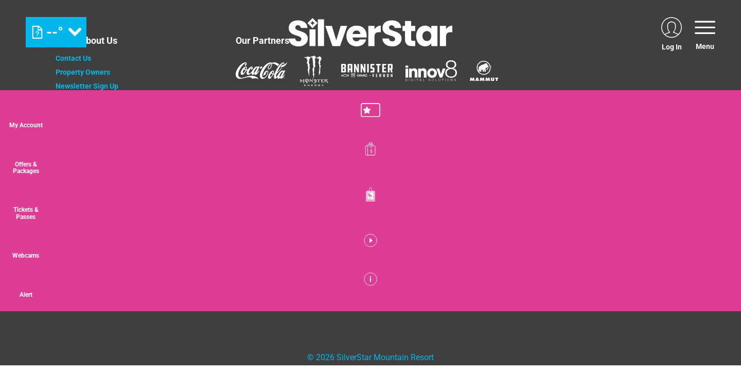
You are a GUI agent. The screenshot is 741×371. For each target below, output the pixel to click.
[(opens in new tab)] (671, 32)
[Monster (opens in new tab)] (314, 71)
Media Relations (82, 155)
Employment (76, 100)
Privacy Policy (78, 128)
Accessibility (76, 169)
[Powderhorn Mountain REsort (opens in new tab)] (426, 229)
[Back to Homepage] (133, 283)
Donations (72, 114)
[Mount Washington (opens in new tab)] (131, 229)
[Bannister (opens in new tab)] (367, 70)
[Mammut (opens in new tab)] (484, 71)
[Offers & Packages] (715, 164)
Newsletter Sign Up (87, 86)
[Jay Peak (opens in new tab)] (217, 229)
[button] (715, 118)
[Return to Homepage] (370, 32)
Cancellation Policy (87, 142)
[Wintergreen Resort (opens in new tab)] (347, 229)
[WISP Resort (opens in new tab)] (274, 229)
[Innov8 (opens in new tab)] (431, 70)
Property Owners (83, 72)
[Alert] (715, 303)
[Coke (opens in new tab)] (261, 70)
